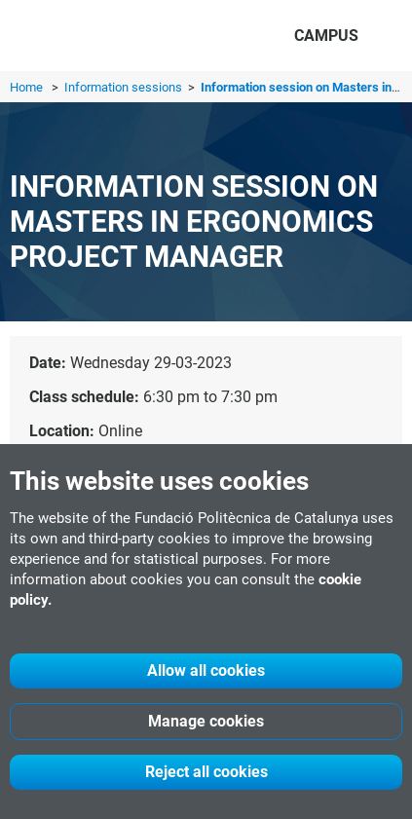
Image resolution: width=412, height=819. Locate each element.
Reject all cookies (206, 772)
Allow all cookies (206, 670)
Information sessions (124, 87)
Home (26, 87)
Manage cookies (206, 721)
